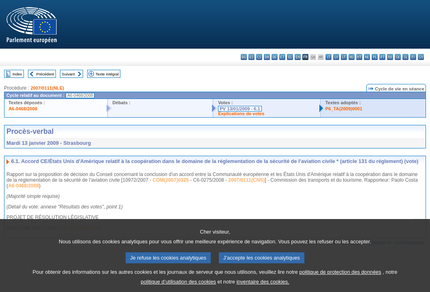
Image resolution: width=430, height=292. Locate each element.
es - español (251, 57)
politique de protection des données (340, 278)
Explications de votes (241, 113)
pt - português (382, 57)
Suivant (68, 74)
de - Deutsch (275, 57)
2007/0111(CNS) (246, 180)
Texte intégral (107, 74)
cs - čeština (259, 57)
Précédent (45, 74)
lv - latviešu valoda (336, 57)
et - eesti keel (282, 57)
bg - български (244, 57)
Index (17, 74)
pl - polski (375, 57)
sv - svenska (421, 57)
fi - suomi (413, 57)
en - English (298, 57)
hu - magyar (352, 57)
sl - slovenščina (405, 57)
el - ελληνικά (290, 57)
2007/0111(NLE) (47, 88)
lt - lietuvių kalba (344, 57)
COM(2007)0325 (171, 180)
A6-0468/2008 (23, 108)
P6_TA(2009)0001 (343, 108)
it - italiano (328, 57)
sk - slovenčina (398, 57)
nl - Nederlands (367, 57)
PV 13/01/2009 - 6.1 (240, 108)
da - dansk (267, 57)
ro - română (390, 57)
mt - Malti (359, 57)
